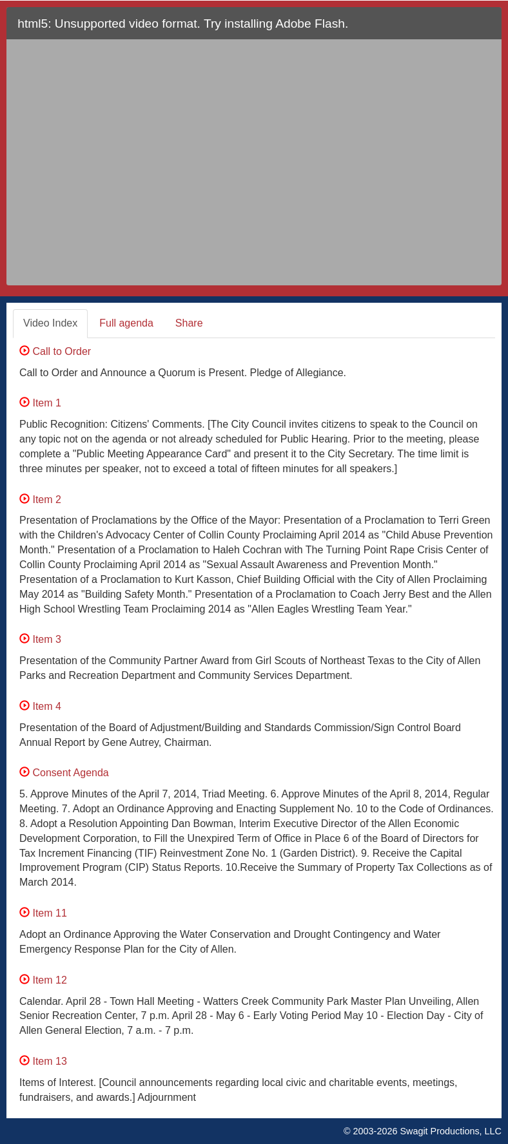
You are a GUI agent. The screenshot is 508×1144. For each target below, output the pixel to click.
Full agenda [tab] (126, 323)
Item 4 (40, 706)
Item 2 (40, 499)
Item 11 (43, 913)
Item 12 (43, 980)
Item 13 (43, 1061)
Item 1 (40, 402)
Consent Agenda (64, 772)
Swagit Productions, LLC (451, 1131)
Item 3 (40, 639)
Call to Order (55, 351)
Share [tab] (189, 323)
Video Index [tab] (50, 323)
